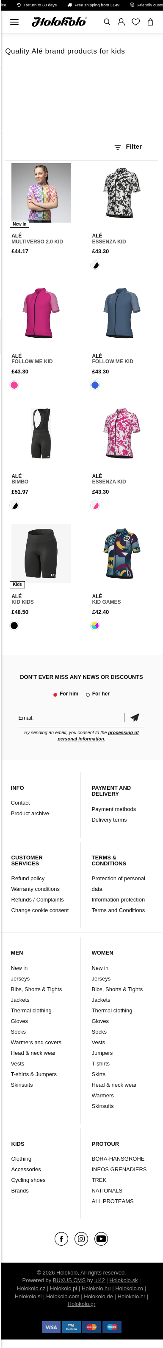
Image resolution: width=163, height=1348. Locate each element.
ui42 (99, 1280)
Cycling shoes (28, 1180)
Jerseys (20, 978)
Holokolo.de (98, 1296)
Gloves (19, 1021)
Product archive (30, 813)
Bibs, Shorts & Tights (36, 989)
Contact (20, 803)
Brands (20, 1190)
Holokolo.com (63, 1296)
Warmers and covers (36, 1042)
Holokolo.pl (63, 1288)
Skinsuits (22, 1085)
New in (19, 968)
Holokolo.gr (82, 1304)
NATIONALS (106, 1190)
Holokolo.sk (123, 1280)
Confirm (134, 717)
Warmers (102, 1095)
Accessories (26, 1169)
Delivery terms (109, 820)
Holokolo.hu (96, 1288)
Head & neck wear (33, 1053)
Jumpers (102, 1053)
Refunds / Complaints (37, 899)
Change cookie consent (40, 910)
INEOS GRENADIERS (118, 1169)
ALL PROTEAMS (112, 1201)
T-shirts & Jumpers (34, 1074)
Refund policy (28, 878)
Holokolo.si (28, 1296)
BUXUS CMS (69, 1280)
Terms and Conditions (118, 910)
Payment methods (113, 809)
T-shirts (100, 1063)
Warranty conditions (35, 889)
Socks (18, 1032)
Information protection (118, 899)
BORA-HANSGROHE (117, 1159)
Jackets (20, 1000)
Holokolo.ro (129, 1288)
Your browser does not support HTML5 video (81, 101)
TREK (98, 1180)
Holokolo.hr (132, 1296)
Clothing (21, 1159)
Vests (18, 1063)
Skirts (98, 1074)
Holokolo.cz (31, 1288)
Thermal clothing (31, 1010)
